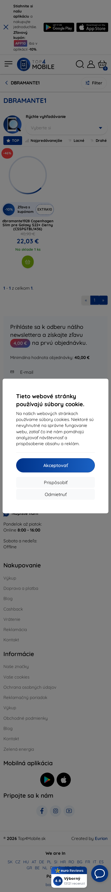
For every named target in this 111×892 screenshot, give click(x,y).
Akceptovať (55, 465)
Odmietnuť (56, 494)
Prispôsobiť (55, 482)
